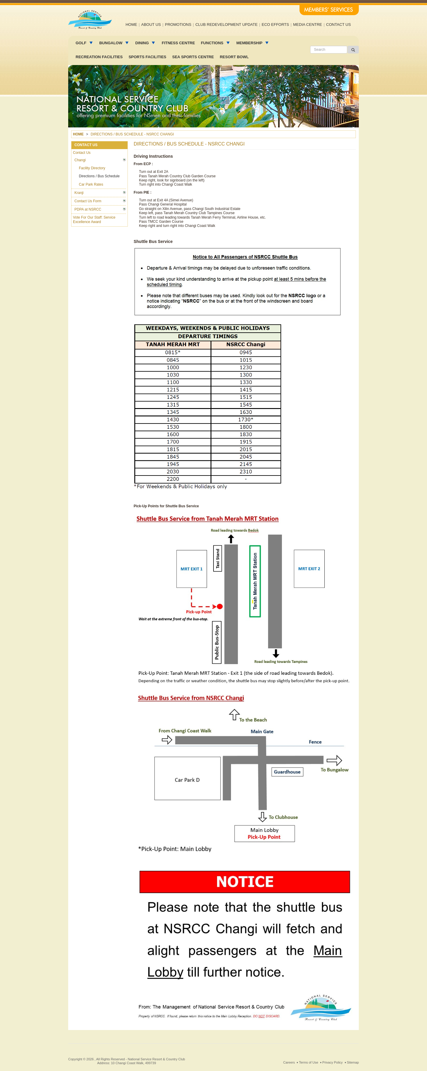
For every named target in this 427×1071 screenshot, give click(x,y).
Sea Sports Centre (193, 57)
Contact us (338, 24)
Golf (81, 43)
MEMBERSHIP (250, 43)
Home (131, 24)
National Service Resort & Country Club (156, 1059)
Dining (142, 43)
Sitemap (353, 1062)
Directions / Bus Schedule (99, 176)
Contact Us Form (87, 201)
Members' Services (329, 10)
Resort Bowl (234, 57)
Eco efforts (275, 24)
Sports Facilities (147, 57)
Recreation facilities (99, 57)
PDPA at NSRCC (87, 209)
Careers (289, 1062)
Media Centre (307, 24)
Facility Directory (92, 168)
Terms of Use (308, 1062)
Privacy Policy (332, 1062)
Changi (80, 160)
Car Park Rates (91, 184)
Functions (212, 43)
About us (151, 24)
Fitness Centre (178, 43)
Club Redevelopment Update (226, 24)
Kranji (79, 193)
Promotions (178, 24)
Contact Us (81, 153)
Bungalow (111, 43)
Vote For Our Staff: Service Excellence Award (94, 219)
